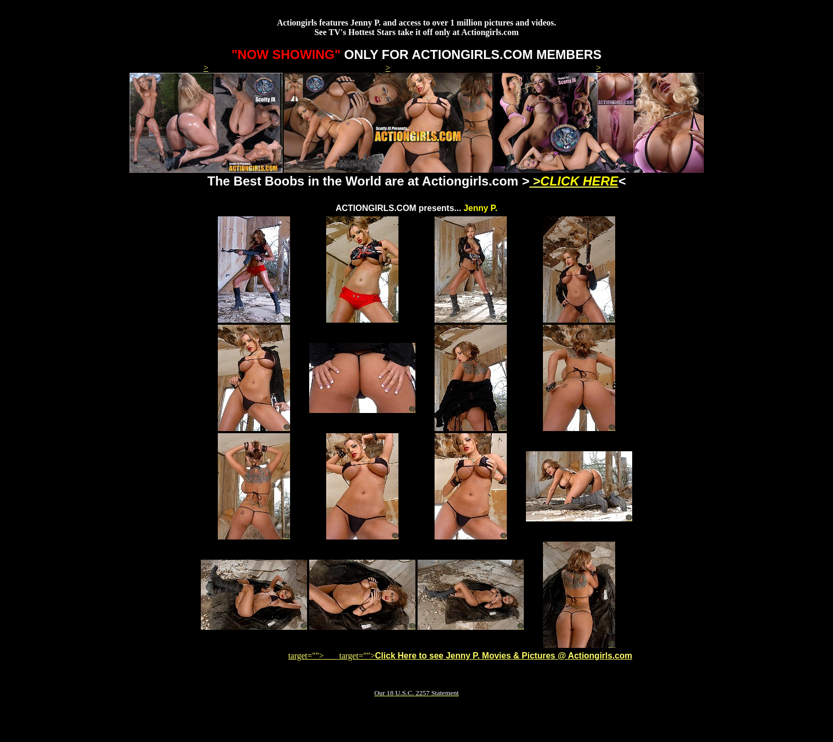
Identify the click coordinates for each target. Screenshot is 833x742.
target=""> (312, 655)
